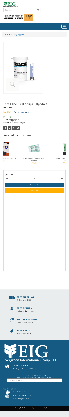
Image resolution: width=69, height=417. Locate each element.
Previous (4, 153)
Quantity (9, 174)
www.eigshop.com (34, 408)
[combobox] (19, 10)
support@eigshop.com (21, 399)
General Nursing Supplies (14, 34)
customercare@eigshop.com (23, 395)
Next (64, 153)
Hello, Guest (9, 17)
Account (19, 17)
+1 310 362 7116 (19, 391)
